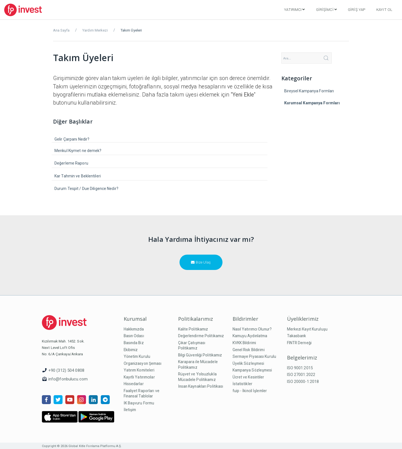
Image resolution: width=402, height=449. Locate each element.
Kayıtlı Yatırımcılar (139, 377)
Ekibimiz (131, 349)
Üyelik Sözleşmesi (248, 363)
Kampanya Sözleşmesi (252, 370)
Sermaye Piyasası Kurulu (254, 356)
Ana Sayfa (61, 30)
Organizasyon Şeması (143, 363)
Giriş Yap (356, 9)
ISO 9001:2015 (300, 368)
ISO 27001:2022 (301, 374)
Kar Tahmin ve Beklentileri (77, 176)
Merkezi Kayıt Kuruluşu (307, 329)
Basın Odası (134, 336)
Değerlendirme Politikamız (201, 336)
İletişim (130, 409)
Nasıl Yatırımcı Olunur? (252, 329)
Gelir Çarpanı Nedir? (71, 139)
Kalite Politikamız (193, 329)
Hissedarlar (134, 384)
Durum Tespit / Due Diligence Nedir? (86, 188)
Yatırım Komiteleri (139, 370)
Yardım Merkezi (95, 30)
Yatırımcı (294, 9)
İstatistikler (242, 384)
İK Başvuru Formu (139, 403)
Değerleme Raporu (71, 163)
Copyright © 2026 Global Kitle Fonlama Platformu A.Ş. (82, 446)
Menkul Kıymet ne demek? (78, 150)
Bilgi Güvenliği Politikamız (200, 355)
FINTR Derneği (299, 343)
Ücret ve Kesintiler (248, 377)
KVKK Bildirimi (244, 343)
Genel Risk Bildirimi (249, 349)
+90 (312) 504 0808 (66, 370)
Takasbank (296, 336)
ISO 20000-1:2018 (303, 381)
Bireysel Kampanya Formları (309, 91)
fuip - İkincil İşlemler (250, 390)
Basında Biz (134, 343)
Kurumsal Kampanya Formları (312, 103)
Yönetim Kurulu (137, 356)
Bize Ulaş (201, 262)
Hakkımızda (134, 329)
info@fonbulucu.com (68, 379)
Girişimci (326, 9)
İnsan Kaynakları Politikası (200, 386)
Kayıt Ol (384, 9)
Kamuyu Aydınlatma (250, 336)
